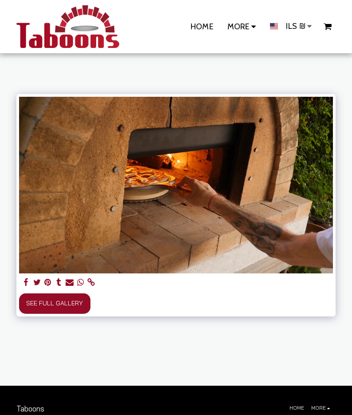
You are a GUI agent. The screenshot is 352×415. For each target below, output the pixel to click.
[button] (327, 26)
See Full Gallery (54, 303)
